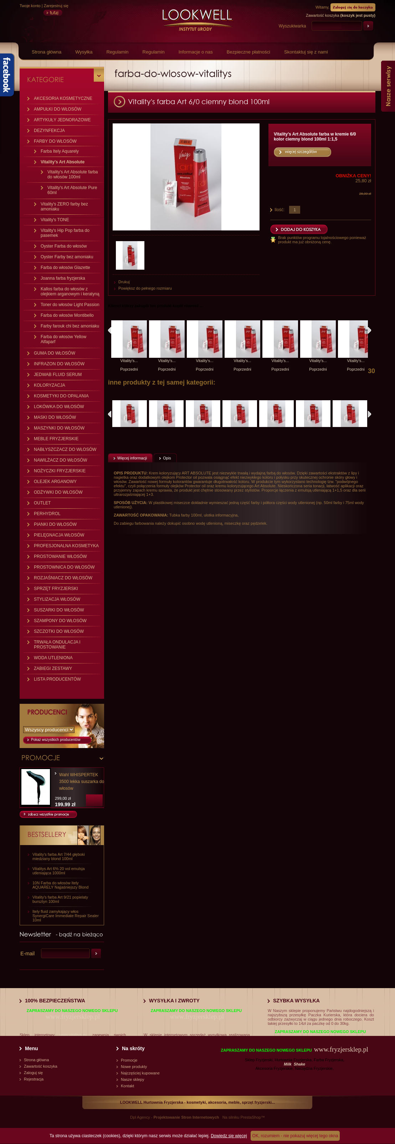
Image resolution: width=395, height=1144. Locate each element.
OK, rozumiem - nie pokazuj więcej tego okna (295, 1135)
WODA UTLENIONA (53, 657)
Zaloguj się (33, 1073)
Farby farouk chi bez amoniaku (70, 326)
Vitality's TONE (55, 219)
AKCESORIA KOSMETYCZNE (63, 98)
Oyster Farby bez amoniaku (67, 256)
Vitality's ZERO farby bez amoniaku (64, 207)
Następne (369, 414)
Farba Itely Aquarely (60, 151)
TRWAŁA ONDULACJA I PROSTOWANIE (57, 645)
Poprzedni (129, 369)
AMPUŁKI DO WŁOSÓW (57, 109)
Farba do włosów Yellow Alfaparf (63, 339)
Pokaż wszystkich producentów (55, 740)
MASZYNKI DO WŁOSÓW (59, 428)
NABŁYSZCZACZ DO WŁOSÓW (65, 449)
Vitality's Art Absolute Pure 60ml (72, 190)
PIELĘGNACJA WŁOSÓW (59, 535)
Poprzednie (109, 414)
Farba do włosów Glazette (65, 267)
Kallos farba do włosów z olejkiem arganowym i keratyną (70, 291)
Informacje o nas (196, 52)
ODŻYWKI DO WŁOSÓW (58, 492)
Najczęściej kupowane (140, 1073)
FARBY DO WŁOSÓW (55, 141)
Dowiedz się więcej (229, 1135)
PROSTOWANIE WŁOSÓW (60, 556)
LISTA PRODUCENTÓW (57, 679)
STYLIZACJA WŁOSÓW (57, 599)
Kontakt (127, 1086)
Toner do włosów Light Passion (70, 304)
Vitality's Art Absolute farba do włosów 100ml (72, 174)
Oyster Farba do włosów (64, 246)
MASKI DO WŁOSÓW (55, 417)
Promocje (129, 1060)
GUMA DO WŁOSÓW (54, 353)
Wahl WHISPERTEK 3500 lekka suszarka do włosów (81, 781)
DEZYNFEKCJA (49, 130)
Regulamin (117, 52)
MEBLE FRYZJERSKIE (56, 438)
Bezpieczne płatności (248, 52)
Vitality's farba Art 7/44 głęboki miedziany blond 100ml (58, 856)
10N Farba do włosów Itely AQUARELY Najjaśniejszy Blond (60, 885)
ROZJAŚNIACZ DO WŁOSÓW (63, 577)
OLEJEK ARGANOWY (55, 481)
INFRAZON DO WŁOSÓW (59, 363)
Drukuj (124, 282)
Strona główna (46, 52)
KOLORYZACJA (49, 385)
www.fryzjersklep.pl (73, 1016)
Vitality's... (129, 361)
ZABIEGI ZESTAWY (53, 668)
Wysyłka (83, 52)
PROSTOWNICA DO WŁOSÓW (64, 567)
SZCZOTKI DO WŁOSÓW (59, 631)
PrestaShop (250, 1117)
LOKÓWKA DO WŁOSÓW (59, 406)
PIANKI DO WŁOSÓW (55, 524)
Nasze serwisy (388, 86)
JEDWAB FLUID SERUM (58, 374)
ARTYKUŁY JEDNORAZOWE (62, 119)
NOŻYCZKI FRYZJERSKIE (60, 470)
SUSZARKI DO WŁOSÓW (59, 609)
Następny (369, 330)
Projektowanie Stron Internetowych (186, 1117)
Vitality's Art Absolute (62, 161)
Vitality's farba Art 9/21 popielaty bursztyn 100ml (60, 899)
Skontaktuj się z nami (306, 52)
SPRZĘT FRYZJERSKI (56, 588)
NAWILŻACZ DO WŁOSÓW (60, 460)
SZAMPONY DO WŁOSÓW (60, 620)
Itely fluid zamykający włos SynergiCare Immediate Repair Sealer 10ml (65, 915)
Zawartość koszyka (40, 1066)
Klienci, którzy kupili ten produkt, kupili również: (109, 330)
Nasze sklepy (132, 1079)
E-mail (27, 953)
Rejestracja (33, 1079)
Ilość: (279, 209)
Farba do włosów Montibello (67, 315)
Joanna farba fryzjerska (63, 278)
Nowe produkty (134, 1066)
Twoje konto (30, 6)
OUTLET (42, 502)
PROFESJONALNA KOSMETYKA (66, 545)
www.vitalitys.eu (73, 1035)
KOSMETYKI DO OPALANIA (61, 395)
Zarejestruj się (56, 6)
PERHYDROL (47, 513)
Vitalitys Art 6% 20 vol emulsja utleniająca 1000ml (58, 870)
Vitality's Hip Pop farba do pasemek (65, 233)
